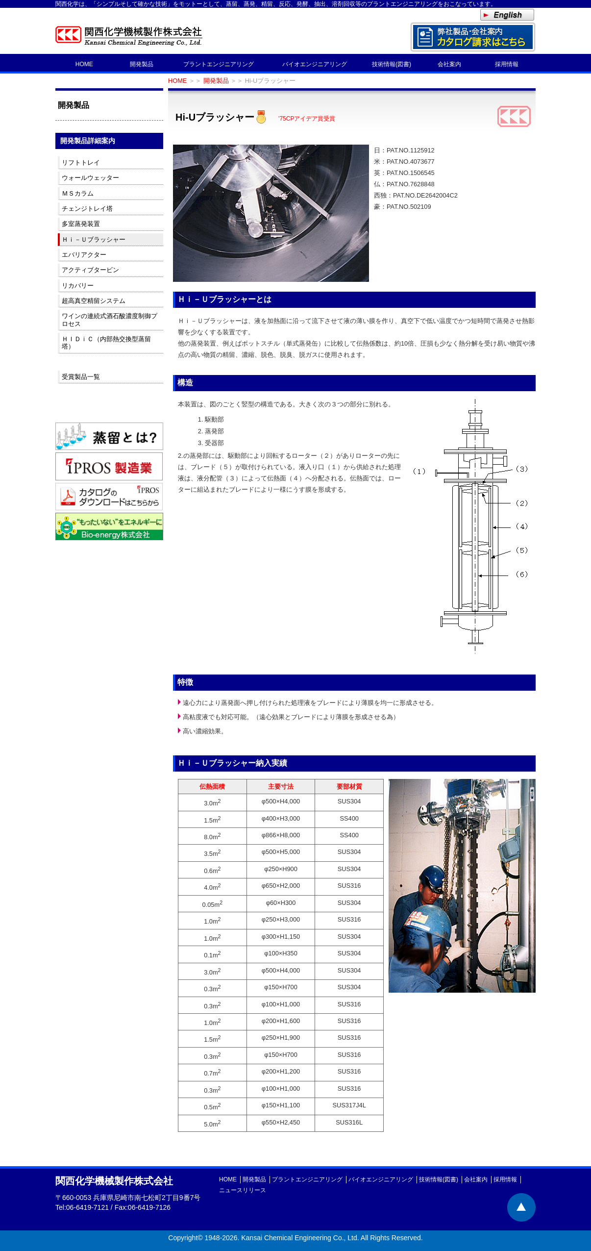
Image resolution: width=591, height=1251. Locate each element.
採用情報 (506, 64)
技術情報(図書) (391, 64)
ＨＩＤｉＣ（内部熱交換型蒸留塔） (106, 342)
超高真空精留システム (93, 300)
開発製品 (141, 64)
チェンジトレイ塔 (87, 208)
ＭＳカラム (78, 193)
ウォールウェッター (90, 177)
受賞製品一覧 (81, 376)
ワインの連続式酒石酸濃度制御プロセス (109, 319)
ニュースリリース (242, 1190)
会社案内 (449, 64)
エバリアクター (84, 254)
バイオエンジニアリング (314, 64)
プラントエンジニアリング (218, 64)
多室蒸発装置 (81, 223)
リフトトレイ (81, 162)
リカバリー (78, 285)
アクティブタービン (90, 270)
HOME (84, 64)
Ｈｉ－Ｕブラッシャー (93, 239)
